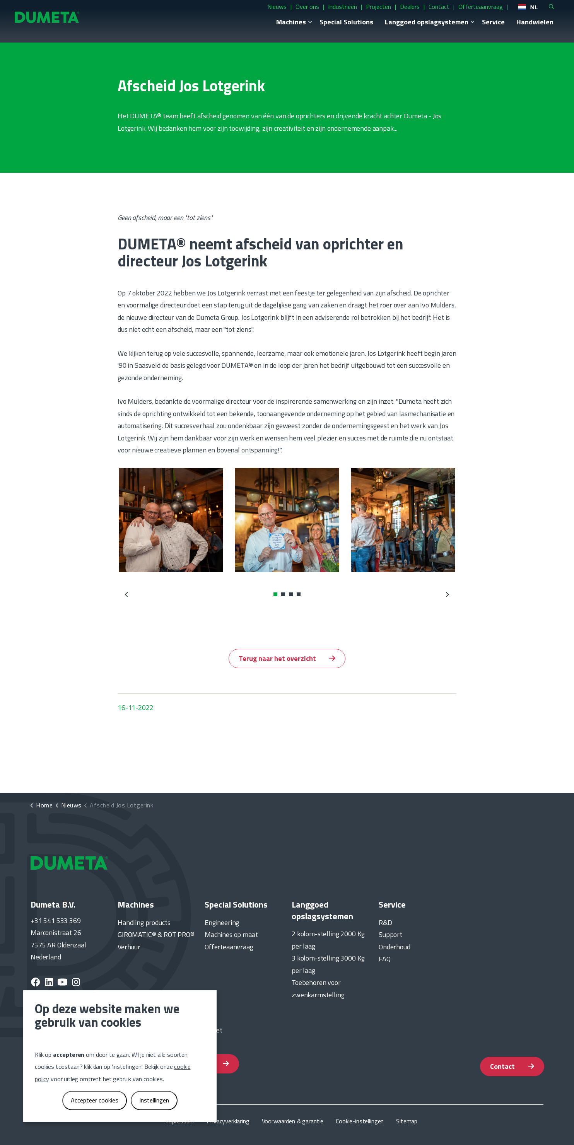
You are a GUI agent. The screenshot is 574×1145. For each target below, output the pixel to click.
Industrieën (325, 13)
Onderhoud (394, 947)
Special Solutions (329, 29)
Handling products (144, 922)
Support (390, 934)
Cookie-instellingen (360, 1121)
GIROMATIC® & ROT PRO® (156, 934)
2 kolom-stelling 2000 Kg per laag (328, 939)
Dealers (393, 13)
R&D (385, 922)
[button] (171, 520)
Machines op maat (231, 934)
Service (476, 29)
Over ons (290, 13)
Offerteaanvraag (463, 13)
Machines (274, 29)
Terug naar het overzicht (287, 658)
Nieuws (260, 13)
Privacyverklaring (228, 1121)
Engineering (222, 922)
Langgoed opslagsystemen (409, 29)
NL (511, 14)
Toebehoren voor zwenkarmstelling (318, 988)
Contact (422, 13)
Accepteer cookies (94, 1100)
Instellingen (154, 1100)
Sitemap (406, 1121)
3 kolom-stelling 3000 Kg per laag (328, 964)
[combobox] (511, 14)
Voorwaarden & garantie (293, 1121)
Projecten (361, 13)
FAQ (385, 959)
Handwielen (517, 29)
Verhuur (129, 947)
